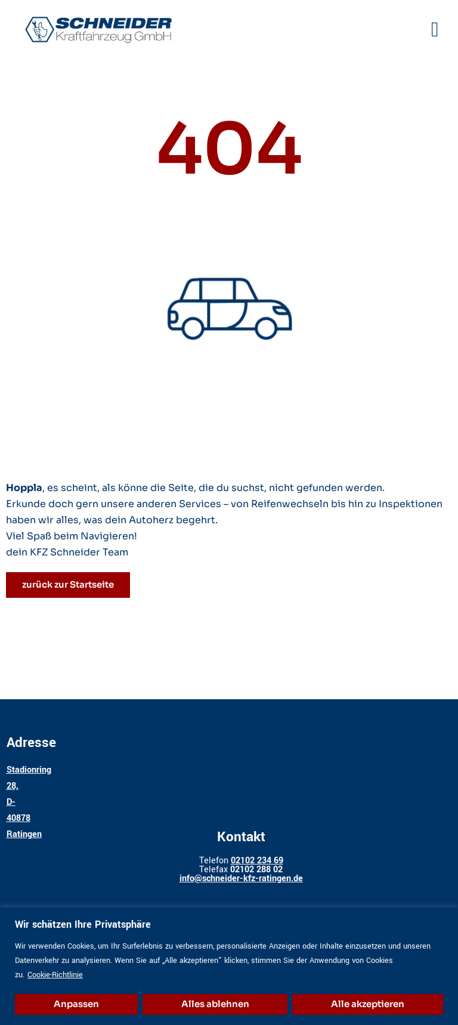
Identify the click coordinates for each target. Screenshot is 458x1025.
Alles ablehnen (215, 1003)
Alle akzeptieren (367, 1003)
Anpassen (76, 1003)
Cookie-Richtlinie (55, 975)
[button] (435, 30)
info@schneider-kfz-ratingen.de (241, 878)
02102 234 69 (257, 860)
